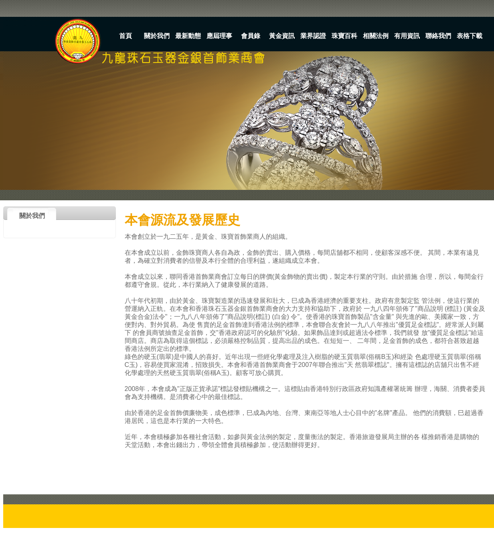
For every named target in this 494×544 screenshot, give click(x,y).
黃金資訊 (282, 35)
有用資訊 (407, 35)
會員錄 (250, 35)
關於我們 (157, 35)
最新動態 (188, 35)
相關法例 (376, 35)
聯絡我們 (438, 35)
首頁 (125, 35)
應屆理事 (219, 35)
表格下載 (469, 35)
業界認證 (313, 35)
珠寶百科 (344, 35)
